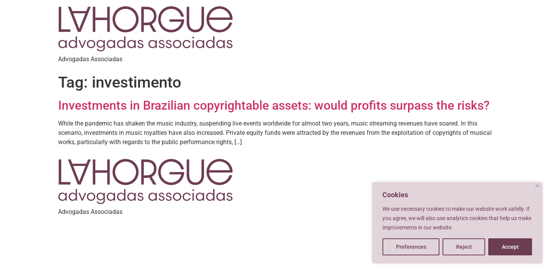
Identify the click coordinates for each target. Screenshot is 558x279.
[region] (457, 223)
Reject (464, 247)
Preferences (411, 247)
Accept (510, 247)
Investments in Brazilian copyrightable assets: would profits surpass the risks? (274, 105)
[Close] (537, 186)
